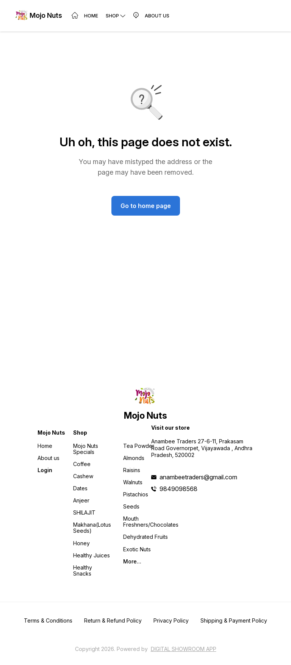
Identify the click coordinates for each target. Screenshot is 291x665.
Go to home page (145, 206)
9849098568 (178, 488)
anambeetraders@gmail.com (198, 477)
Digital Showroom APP (183, 649)
